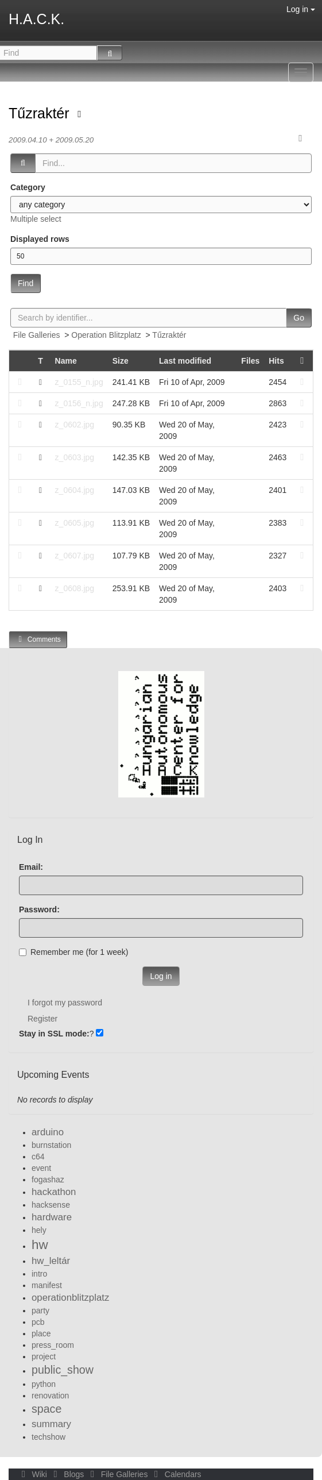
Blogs (67, 1474)
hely (39, 1230)
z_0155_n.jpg (79, 382)
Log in (300, 9)
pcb (38, 1322)
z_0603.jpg (75, 457)
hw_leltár (51, 1260)
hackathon (54, 1191)
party (40, 1310)
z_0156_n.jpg (79, 403)
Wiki (33, 1474)
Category (27, 187)
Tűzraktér (41, 113)
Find (25, 283)
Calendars (175, 1474)
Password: (39, 909)
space (46, 1408)
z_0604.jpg (75, 490)
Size (120, 360)
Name (66, 360)
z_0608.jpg (75, 588)
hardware (52, 1217)
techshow (48, 1437)
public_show (63, 1369)
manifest (47, 1285)
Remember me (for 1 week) (73, 952)
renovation (50, 1395)
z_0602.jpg (75, 424)
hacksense (51, 1204)
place (41, 1333)
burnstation (51, 1145)
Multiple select (35, 218)
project (44, 1356)
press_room (53, 1345)
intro (39, 1273)
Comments (38, 639)
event (41, 1168)
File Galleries (36, 335)
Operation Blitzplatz (106, 335)
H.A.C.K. (36, 19)
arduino (48, 1132)
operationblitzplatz (70, 1297)
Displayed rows (39, 239)
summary (51, 1424)
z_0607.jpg (75, 555)
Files (250, 360)
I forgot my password (65, 1002)
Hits (276, 360)
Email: (31, 867)
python (44, 1384)
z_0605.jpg (75, 522)
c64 (38, 1156)
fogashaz (48, 1179)
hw (40, 1245)
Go (298, 317)
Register (42, 1018)
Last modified (185, 360)
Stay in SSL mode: (54, 1033)
